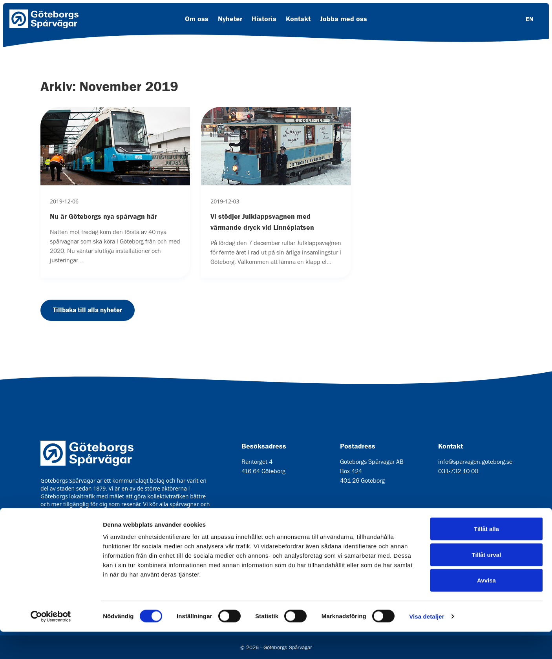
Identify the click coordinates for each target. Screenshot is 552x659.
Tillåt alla (486, 556)
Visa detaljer (426, 643)
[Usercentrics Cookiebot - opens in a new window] (50, 644)
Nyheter (230, 19)
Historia (264, 19)
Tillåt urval (486, 581)
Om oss (196, 19)
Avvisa (486, 607)
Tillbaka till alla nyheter (87, 310)
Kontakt (298, 19)
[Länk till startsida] (44, 18)
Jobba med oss (343, 19)
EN (529, 18)
